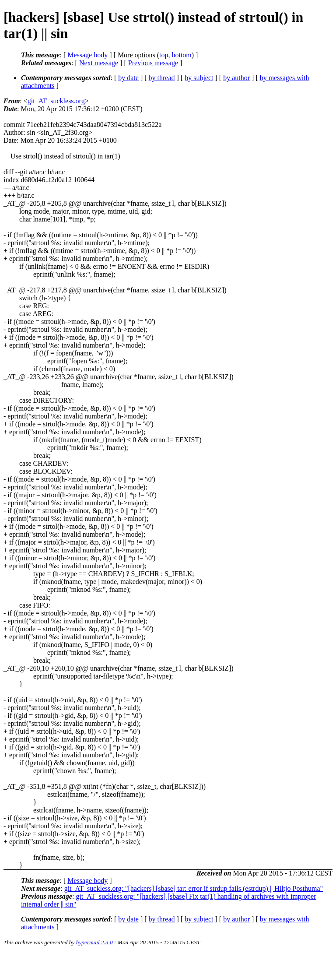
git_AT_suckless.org (56, 101)
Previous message (153, 63)
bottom (181, 55)
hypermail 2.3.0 (94, 942)
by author (236, 77)
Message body (87, 55)
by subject (199, 77)
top (163, 55)
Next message (98, 63)
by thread (162, 77)
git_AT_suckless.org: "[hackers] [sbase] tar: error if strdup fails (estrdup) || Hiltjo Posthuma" (193, 888)
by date (128, 77)
